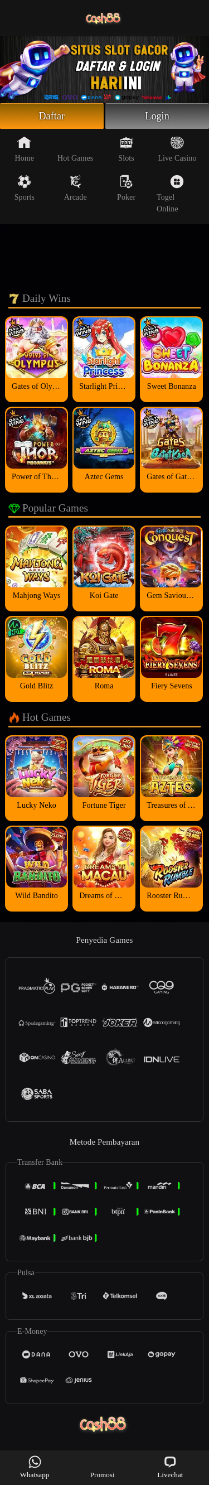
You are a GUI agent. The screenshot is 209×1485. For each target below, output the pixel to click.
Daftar (52, 116)
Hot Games (75, 149)
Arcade (75, 188)
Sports (24, 188)
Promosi (102, 1467)
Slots (126, 149)
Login (157, 116)
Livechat (170, 1467)
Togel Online (170, 194)
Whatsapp (35, 1467)
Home (25, 149)
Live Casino (177, 149)
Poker (126, 188)
